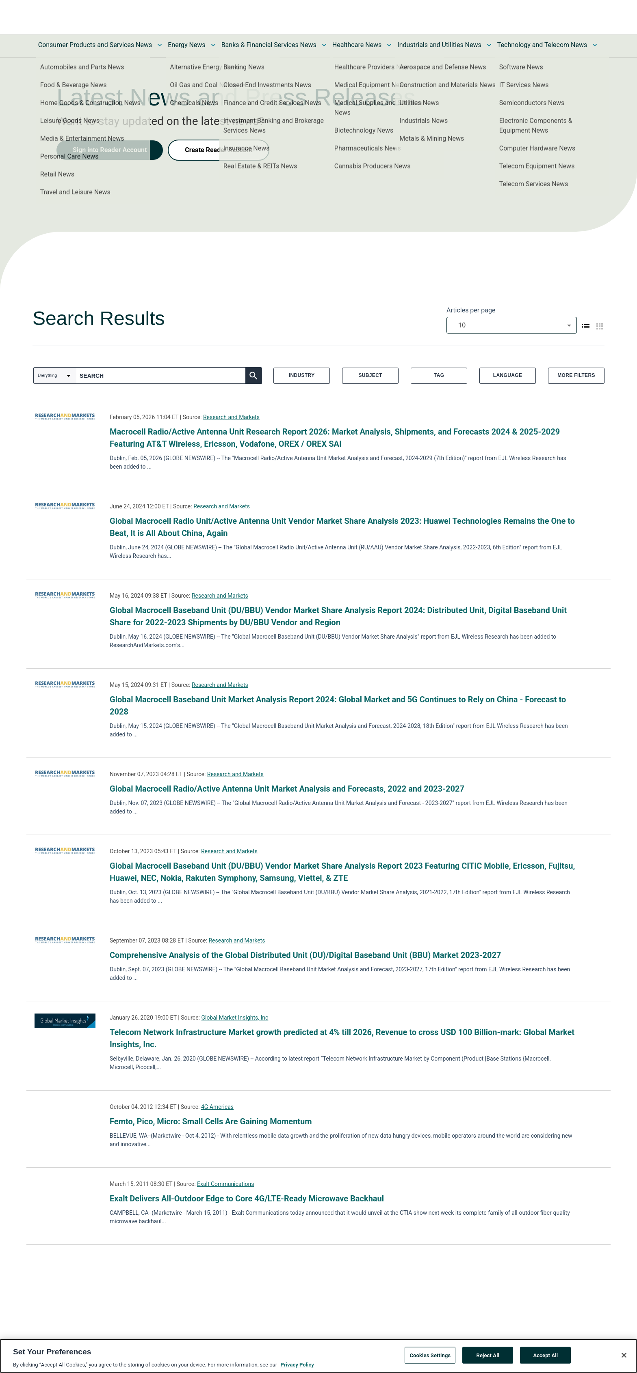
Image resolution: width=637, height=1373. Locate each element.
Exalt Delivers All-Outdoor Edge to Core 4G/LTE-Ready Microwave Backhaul (247, 1198)
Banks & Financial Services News (268, 45)
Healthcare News (357, 45)
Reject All (488, 1355)
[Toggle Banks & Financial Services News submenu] (324, 45)
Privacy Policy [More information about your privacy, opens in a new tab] (297, 1365)
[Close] (624, 1355)
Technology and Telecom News (542, 45)
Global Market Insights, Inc (234, 1017)
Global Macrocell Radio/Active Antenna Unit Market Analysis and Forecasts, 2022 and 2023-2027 (287, 789)
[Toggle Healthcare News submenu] (389, 45)
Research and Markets (231, 417)
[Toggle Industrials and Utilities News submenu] (489, 45)
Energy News (186, 45)
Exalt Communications (225, 1184)
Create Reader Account (218, 150)
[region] (318, 1356)
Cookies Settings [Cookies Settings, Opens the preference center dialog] (430, 1355)
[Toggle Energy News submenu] (213, 45)
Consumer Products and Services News (95, 45)
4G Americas (217, 1107)
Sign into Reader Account (110, 150)
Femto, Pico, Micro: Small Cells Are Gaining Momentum (211, 1121)
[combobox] (511, 325)
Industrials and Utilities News (439, 45)
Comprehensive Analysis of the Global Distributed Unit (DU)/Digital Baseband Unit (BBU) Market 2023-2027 (305, 955)
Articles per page (470, 310)
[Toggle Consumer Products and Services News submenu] (160, 45)
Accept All (545, 1355)
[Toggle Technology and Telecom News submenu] (595, 45)
